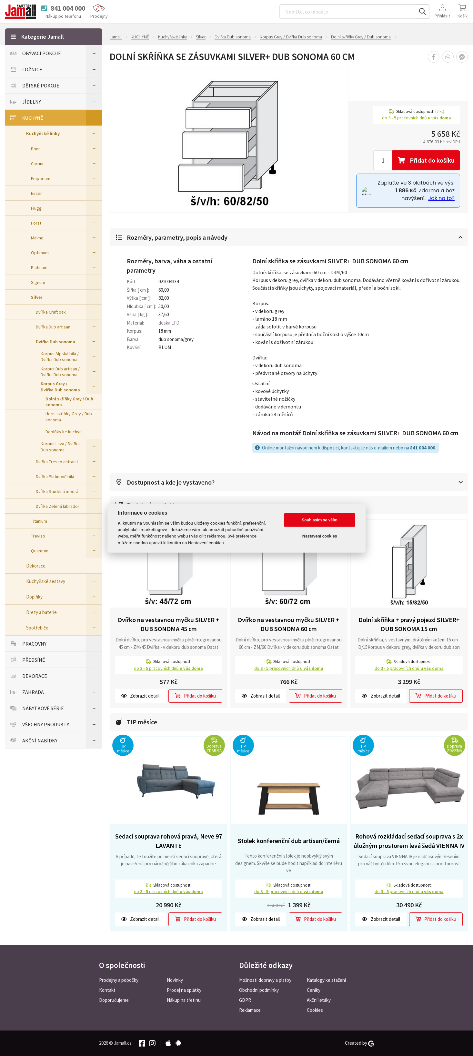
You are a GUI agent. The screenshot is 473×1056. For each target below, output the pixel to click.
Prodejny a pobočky (118, 980)
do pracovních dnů (168, 668)
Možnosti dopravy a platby (265, 980)
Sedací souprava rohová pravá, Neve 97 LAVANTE (168, 841)
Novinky (175, 980)
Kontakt (107, 990)
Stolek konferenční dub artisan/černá (289, 841)
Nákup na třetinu (184, 1000)
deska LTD (168, 323)
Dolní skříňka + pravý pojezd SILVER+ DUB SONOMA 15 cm (409, 624)
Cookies (315, 1010)
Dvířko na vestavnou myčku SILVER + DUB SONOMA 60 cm (288, 624)
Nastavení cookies (319, 536)
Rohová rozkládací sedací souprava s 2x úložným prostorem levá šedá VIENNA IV (409, 841)
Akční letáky (319, 1000)
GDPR (245, 1000)
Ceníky (313, 990)
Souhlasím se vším (319, 520)
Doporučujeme (114, 1000)
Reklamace (250, 1010)
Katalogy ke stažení (326, 980)
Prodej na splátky (184, 990)
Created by (359, 1043)
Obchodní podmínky (259, 990)
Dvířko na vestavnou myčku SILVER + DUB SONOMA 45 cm (168, 624)
